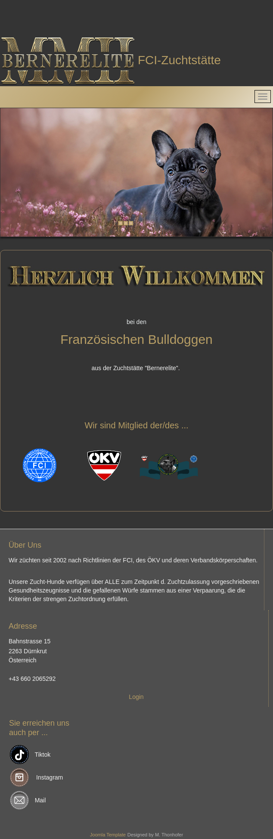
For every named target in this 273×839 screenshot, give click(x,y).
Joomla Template (108, 834)
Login (136, 696)
